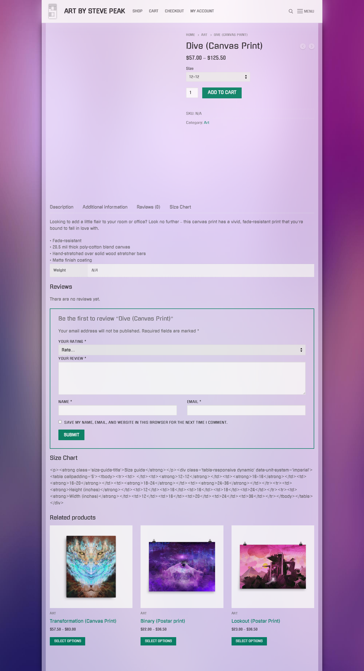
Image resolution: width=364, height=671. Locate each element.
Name (65, 402)
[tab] (61, 207)
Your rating (72, 341)
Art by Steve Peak (94, 11)
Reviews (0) (148, 207)
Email (194, 402)
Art (204, 34)
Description (61, 207)
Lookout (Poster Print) (256, 621)
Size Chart (180, 207)
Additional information (105, 207)
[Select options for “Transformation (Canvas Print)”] (67, 641)
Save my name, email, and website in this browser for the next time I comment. (146, 422)
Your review (72, 358)
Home (190, 34)
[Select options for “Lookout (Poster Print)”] (249, 641)
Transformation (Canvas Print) (83, 621)
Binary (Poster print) (163, 621)
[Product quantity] (192, 92)
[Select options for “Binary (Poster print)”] (158, 641)
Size (190, 68)
